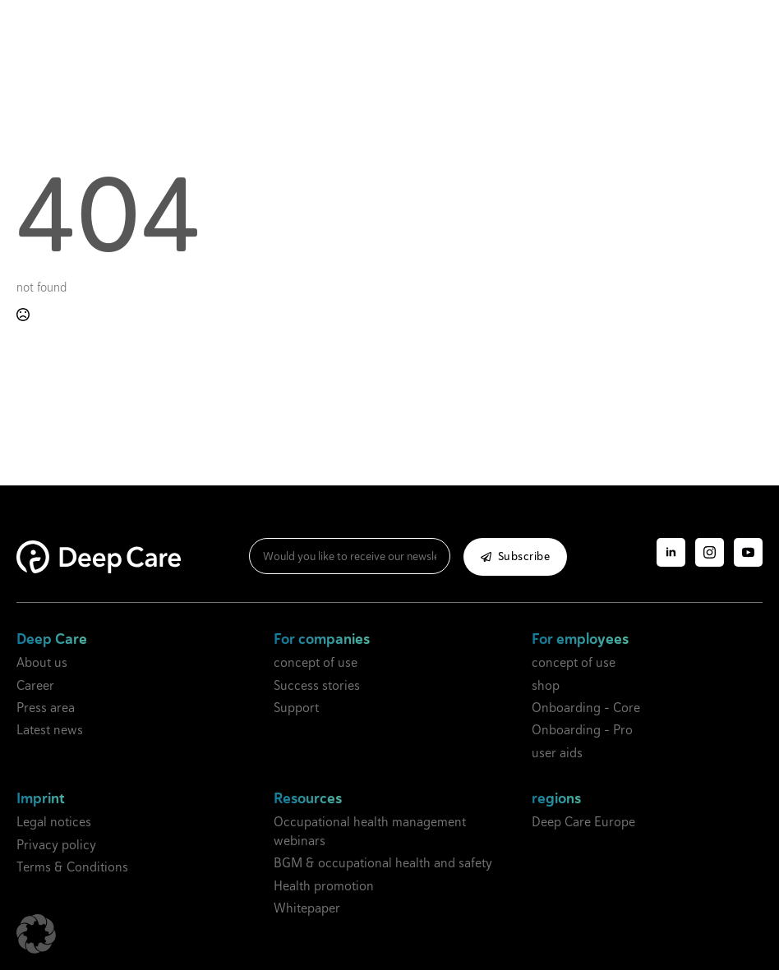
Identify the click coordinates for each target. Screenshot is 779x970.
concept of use (315, 662)
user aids (557, 752)
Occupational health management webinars (370, 830)
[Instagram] (709, 552)
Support (296, 707)
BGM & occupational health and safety (383, 862)
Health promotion (324, 885)
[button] (36, 934)
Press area (45, 707)
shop (546, 685)
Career (35, 685)
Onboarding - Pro (582, 729)
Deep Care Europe (583, 821)
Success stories (317, 685)
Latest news (49, 729)
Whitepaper (307, 908)
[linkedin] (671, 552)
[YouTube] (748, 552)
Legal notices (53, 821)
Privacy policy (56, 844)
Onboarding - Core (586, 707)
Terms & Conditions (72, 867)
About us (41, 662)
